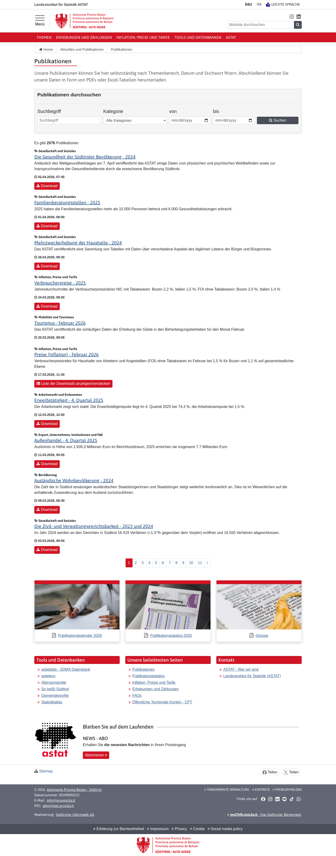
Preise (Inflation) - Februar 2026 (66, 354)
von (175, 111)
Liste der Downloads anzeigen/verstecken (73, 384)
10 (191, 563)
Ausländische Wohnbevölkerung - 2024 (73, 480)
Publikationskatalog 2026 (171, 636)
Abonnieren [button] (96, 755)
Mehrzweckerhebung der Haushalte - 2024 (78, 242)
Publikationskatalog (148, 676)
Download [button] (47, 186)
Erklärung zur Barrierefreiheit (118, 829)
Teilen (269, 772)
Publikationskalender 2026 (80, 636)
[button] (291, 16)
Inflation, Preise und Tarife (143, 37)
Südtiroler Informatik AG (75, 815)
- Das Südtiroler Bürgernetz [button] (264, 815)
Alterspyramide (53, 682)
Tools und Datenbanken (197, 37)
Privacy (179, 829)
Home (46, 49)
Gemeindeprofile (55, 696)
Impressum (158, 829)
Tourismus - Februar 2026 (60, 323)
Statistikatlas (51, 702)
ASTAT (231, 37)
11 (200, 563)
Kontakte (261, 789)
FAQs (137, 696)
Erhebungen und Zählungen (84, 37)
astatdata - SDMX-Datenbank (65, 669)
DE (248, 4)
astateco (48, 676)
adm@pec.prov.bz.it (58, 806)
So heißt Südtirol (55, 689)
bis (219, 111)
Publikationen (143, 669)
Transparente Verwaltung (226, 789)
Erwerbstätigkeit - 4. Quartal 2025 (68, 400)
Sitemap (46, 771)
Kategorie (113, 111)
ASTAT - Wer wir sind (241, 669)
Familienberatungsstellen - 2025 (67, 202)
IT (259, 4)
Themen (44, 37)
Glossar (262, 636)
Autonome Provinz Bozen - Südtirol (74, 790)
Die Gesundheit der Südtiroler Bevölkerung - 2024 (85, 156)
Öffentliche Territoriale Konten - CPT (162, 702)
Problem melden (287, 789)
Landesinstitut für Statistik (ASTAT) (252, 676)
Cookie (197, 829)
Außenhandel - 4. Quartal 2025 (65, 440)
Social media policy (225, 829)
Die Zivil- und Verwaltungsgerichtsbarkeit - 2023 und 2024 (93, 526)
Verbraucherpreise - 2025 (60, 282)
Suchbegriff (49, 111)
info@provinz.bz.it (61, 800)
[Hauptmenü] (40, 20)
